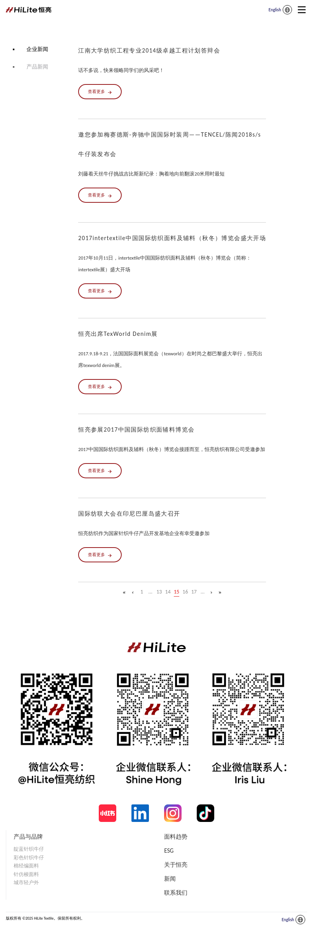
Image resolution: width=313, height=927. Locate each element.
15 (176, 591)
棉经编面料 (26, 866)
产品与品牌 (28, 836)
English (275, 9)
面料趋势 (175, 836)
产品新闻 (37, 66)
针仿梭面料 (26, 874)
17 (194, 591)
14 (168, 591)
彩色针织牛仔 (29, 857)
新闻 (170, 878)
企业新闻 (37, 49)
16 (185, 591)
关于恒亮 (175, 864)
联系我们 (175, 892)
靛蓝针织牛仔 (29, 849)
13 (159, 591)
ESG (168, 850)
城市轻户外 (26, 882)
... (151, 591)
